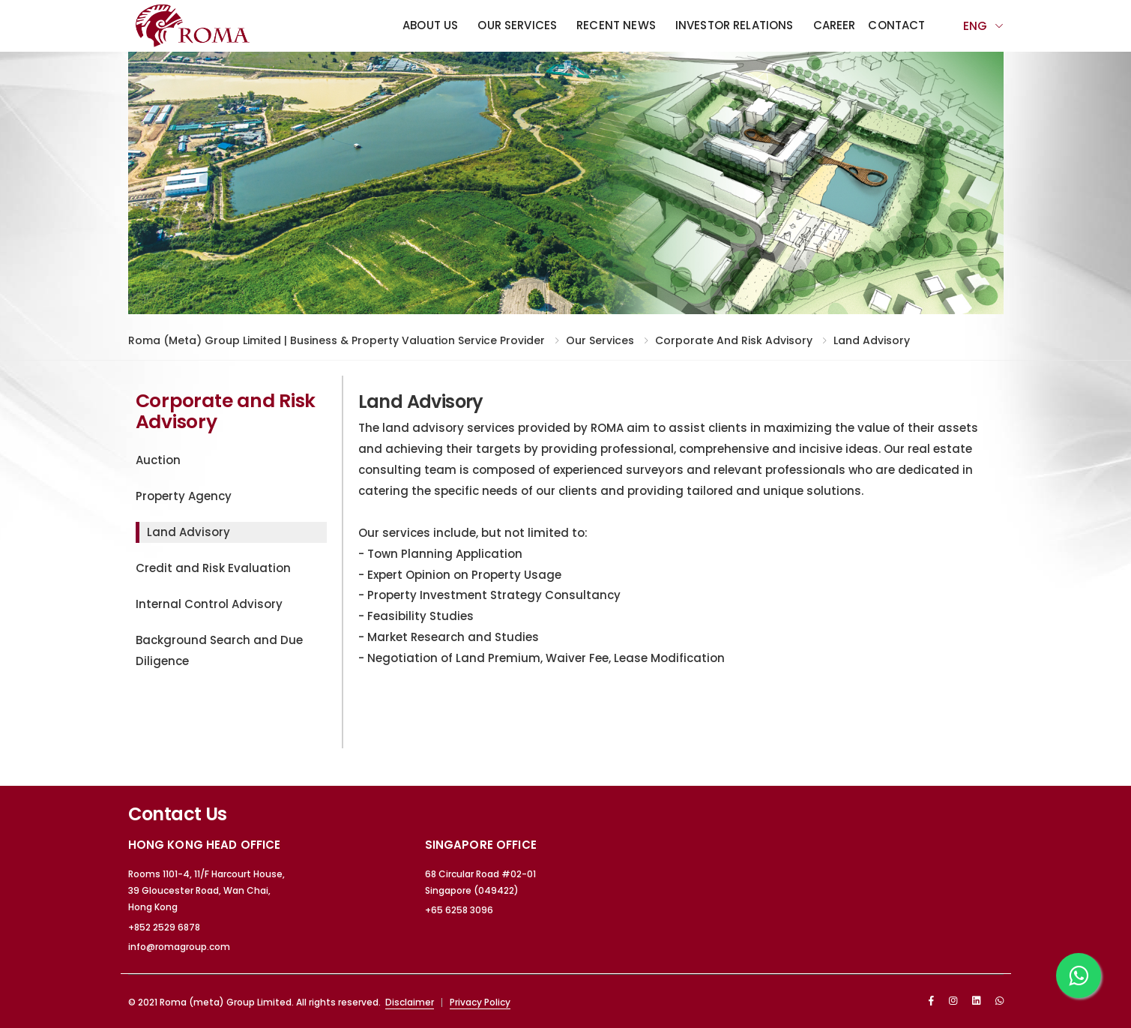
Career (834, 25)
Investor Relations (734, 25)
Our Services (517, 25)
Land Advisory (871, 340)
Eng (975, 26)
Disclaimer (409, 1002)
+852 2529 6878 (164, 927)
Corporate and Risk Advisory (733, 340)
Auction (158, 460)
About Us (430, 25)
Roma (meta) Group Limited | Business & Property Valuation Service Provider (336, 340)
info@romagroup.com (179, 946)
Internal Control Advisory (209, 604)
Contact (896, 25)
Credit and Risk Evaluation (213, 568)
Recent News (616, 25)
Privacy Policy (480, 1002)
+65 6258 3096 (459, 910)
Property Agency (184, 496)
